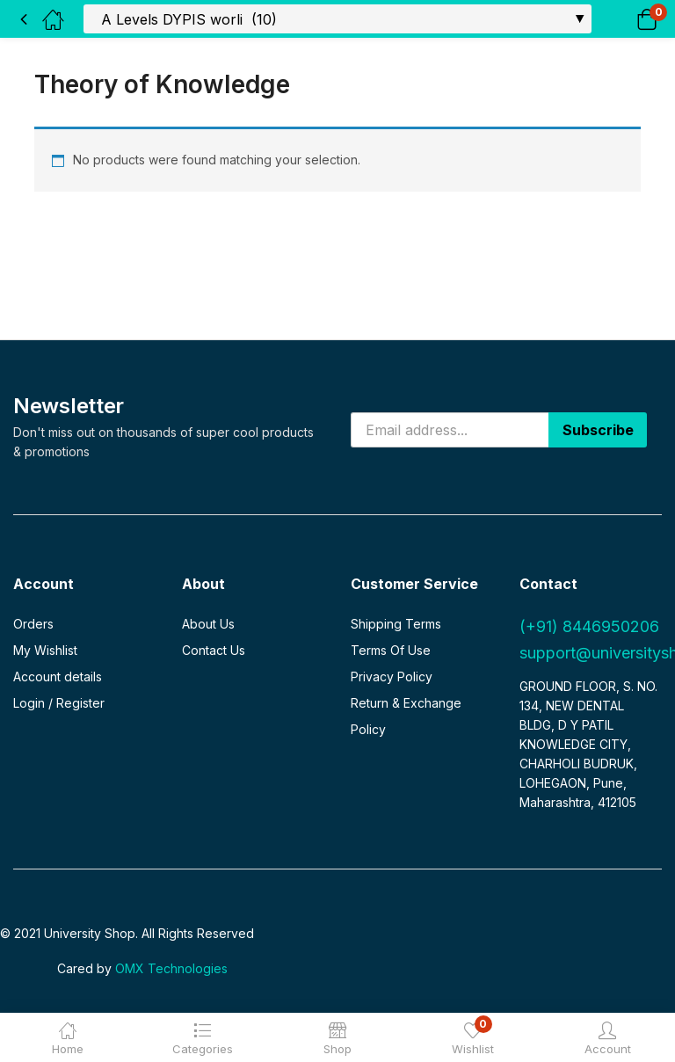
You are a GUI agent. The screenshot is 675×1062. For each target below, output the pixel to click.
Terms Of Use (391, 650)
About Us (208, 623)
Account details (57, 676)
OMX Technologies (171, 968)
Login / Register (59, 702)
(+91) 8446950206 (589, 626)
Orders (33, 623)
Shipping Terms (396, 623)
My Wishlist (45, 650)
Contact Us (213, 650)
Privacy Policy (391, 676)
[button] (624, 19)
